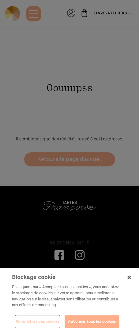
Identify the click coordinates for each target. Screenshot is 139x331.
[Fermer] (129, 279)
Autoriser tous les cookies (92, 323)
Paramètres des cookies (37, 323)
